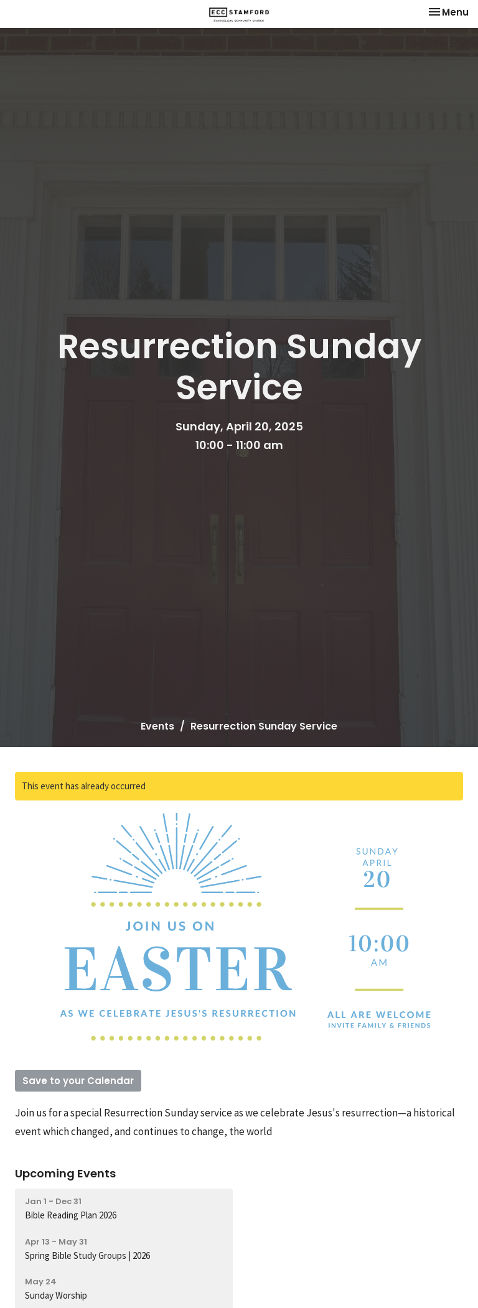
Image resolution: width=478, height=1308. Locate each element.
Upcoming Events (65, 1173)
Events (157, 726)
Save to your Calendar (78, 1080)
